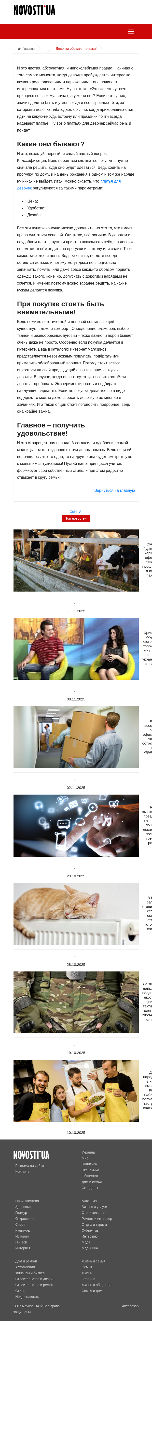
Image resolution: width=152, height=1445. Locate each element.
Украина (88, 1152)
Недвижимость (27, 1297)
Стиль (20, 1291)
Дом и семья (92, 1182)
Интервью (90, 1236)
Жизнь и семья (94, 1261)
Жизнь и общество (96, 1285)
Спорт (20, 1224)
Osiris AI (75, 512)
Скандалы (90, 1188)
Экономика (90, 1170)
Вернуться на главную (114, 490)
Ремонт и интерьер (97, 1219)
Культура (22, 1230)
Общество (90, 1176)
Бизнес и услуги (94, 1207)
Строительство (94, 1213)
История (22, 1236)
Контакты (22, 1171)
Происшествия (27, 1201)
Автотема (89, 1201)
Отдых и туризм (94, 1224)
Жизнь (87, 1273)
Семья (87, 1267)
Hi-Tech (21, 1242)
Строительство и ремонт (35, 1285)
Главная (26, 49)
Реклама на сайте (29, 1166)
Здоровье (23, 1207)
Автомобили (25, 1267)
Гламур (21, 1213)
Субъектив (90, 1230)
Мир (85, 1158)
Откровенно (24, 1219)
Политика (89, 1164)
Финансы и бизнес (30, 1273)
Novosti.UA (30, 1306)
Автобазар (130, 1306)
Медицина (90, 1248)
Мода (86, 1242)
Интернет (22, 1248)
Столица (89, 1279)
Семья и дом (92, 1291)
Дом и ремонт (26, 1261)
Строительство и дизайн (35, 1279)
